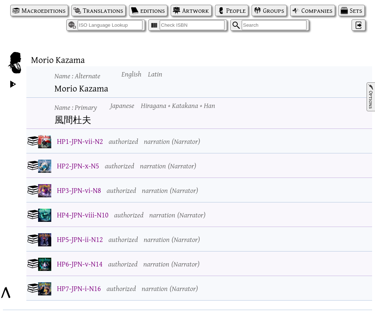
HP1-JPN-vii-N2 (80, 141)
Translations (103, 10)
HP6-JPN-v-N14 (80, 263)
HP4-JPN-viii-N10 (83, 214)
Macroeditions (44, 10)
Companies (317, 10)
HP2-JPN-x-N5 (78, 165)
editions (152, 10)
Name (77, 75)
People (236, 10)
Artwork (195, 10)
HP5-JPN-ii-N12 (80, 239)
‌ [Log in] (358, 25)
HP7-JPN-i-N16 (79, 288)
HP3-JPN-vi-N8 (79, 190)
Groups (273, 10)
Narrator (186, 141)
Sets (356, 10)
